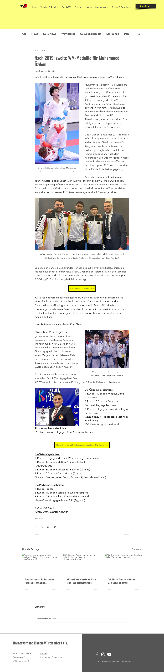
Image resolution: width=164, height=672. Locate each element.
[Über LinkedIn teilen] (48, 527)
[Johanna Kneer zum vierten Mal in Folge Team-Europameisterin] (82, 564)
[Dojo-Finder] (146, 6)
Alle (24, 33)
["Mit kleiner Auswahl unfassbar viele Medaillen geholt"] (123, 564)
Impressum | (46, 657)
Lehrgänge (112, 33)
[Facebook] (97, 654)
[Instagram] (103, 654)
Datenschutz (57, 657)
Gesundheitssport (90, 33)
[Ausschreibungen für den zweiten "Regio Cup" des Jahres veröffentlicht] (40, 564)
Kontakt (43, 653)
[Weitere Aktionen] (127, 50)
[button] (49, 6)
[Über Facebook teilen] (36, 527)
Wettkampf (68, 33)
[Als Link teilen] (54, 527)
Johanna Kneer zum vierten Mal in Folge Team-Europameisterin (81, 581)
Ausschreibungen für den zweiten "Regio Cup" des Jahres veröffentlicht (39, 581)
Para (127, 33)
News (34, 33)
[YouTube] (109, 654)
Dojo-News (49, 33)
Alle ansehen (137, 549)
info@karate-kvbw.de (22, 653)
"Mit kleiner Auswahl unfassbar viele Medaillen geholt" (122, 581)
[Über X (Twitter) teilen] (42, 527)
